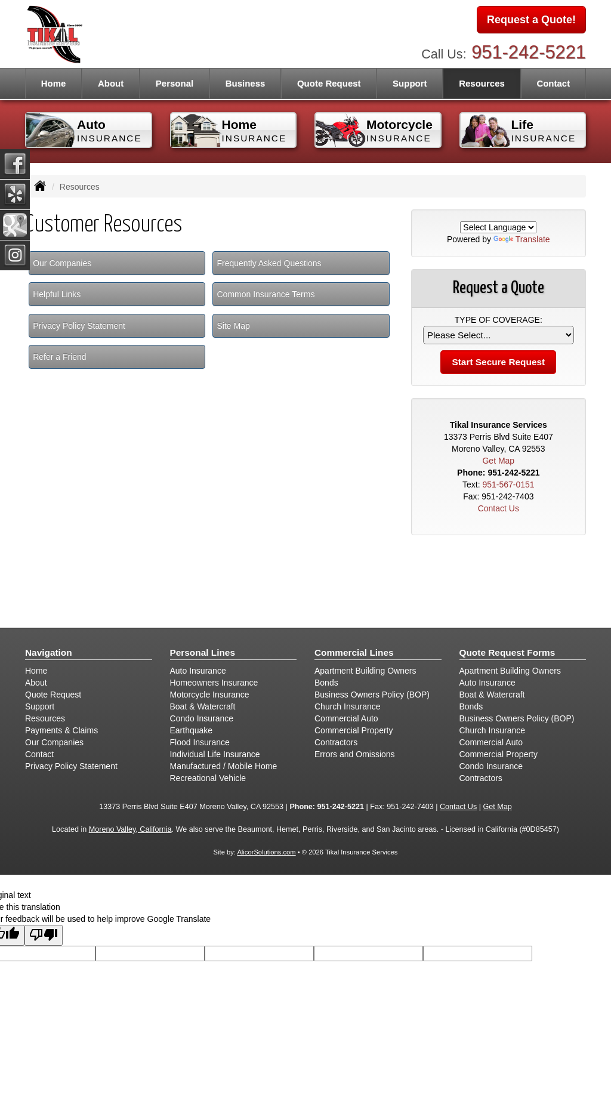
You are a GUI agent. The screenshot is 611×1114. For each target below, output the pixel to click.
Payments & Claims (61, 730)
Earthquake (191, 730)
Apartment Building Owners (365, 670)
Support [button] (410, 83)
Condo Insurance (202, 718)
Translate (521, 239)
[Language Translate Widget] (498, 227)
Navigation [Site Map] (48, 652)
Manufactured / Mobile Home (223, 766)
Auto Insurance (198, 670)
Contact (553, 83)
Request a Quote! (531, 20)
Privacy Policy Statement (79, 326)
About (111, 83)
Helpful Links (57, 294)
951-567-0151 (508, 484)
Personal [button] (174, 83)
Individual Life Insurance (215, 754)
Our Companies (62, 263)
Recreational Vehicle (208, 778)
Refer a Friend (59, 357)
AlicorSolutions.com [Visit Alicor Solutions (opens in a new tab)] (266, 852)
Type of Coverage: (498, 320)
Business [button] (246, 83)
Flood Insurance (200, 742)
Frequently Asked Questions (269, 263)
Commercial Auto (346, 718)
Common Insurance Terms (265, 294)
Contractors (335, 742)
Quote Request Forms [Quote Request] (507, 652)
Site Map (233, 326)
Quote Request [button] (329, 83)
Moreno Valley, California (130, 829)
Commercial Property (353, 730)
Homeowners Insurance (214, 682)
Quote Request (53, 694)
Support (39, 706)
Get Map (498, 460)
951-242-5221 (528, 52)
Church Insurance (347, 706)
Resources (45, 718)
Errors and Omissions (354, 754)
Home (53, 83)
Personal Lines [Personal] (203, 652)
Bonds (326, 682)
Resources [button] (482, 83)
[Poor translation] (43, 935)
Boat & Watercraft (203, 706)
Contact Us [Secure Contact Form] (498, 508)
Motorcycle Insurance (209, 694)
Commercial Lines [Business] (354, 652)
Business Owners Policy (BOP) (372, 694)
